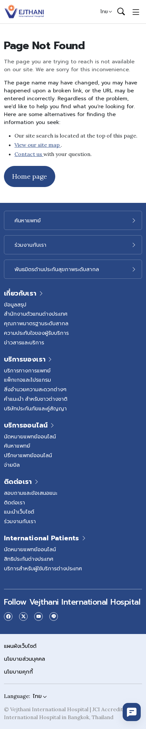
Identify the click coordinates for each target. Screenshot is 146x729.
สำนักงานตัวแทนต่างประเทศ (35, 313)
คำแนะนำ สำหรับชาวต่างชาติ (35, 399)
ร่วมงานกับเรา (20, 521)
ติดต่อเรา (14, 502)
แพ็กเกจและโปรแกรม (27, 379)
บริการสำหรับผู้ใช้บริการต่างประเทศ (43, 568)
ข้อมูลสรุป (15, 304)
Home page (29, 176)
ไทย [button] (104, 12)
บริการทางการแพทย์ (27, 370)
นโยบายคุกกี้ (18, 671)
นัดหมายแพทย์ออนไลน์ (30, 436)
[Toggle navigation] (136, 11)
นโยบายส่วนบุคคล (24, 658)
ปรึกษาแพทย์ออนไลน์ (28, 455)
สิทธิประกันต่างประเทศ (28, 558)
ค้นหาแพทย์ (17, 445)
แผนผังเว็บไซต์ (20, 646)
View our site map (37, 145)
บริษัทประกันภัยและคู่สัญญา (35, 408)
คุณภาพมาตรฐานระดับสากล (36, 323)
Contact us (28, 154)
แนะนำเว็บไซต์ (19, 511)
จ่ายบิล (12, 464)
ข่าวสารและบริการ (24, 342)
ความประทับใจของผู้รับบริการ (36, 333)
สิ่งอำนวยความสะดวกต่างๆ (35, 389)
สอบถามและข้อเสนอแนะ (30, 493)
